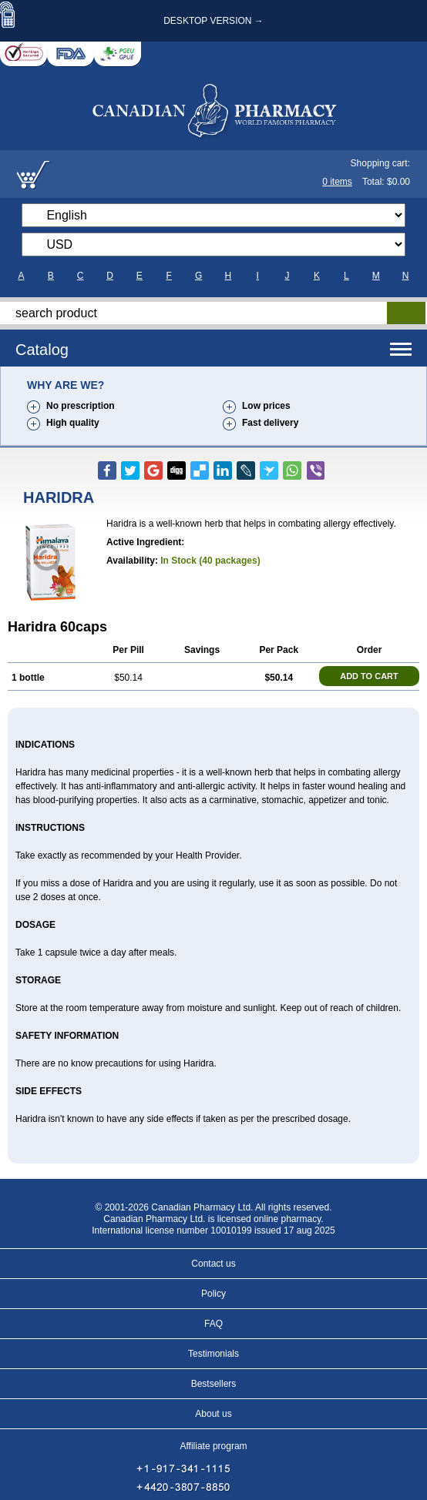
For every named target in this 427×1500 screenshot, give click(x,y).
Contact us (213, 1263)
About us (213, 1413)
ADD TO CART (369, 676)
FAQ (213, 1323)
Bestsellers (214, 1383)
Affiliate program (213, 1446)
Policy (213, 1293)
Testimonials (213, 1353)
